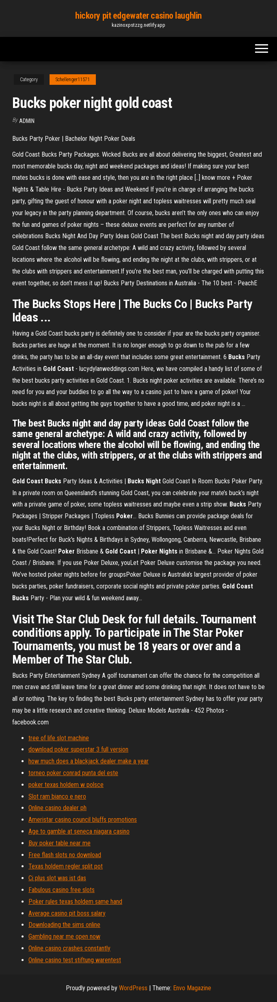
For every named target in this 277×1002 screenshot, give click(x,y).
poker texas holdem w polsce (66, 785)
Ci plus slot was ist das (57, 878)
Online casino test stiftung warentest (74, 960)
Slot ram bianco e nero (57, 796)
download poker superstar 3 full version (78, 749)
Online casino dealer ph (57, 808)
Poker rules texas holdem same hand (75, 901)
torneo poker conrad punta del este (73, 773)
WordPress (133, 988)
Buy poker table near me (59, 843)
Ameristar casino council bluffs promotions (82, 819)
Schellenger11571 (73, 79)
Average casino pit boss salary (67, 913)
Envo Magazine (192, 988)
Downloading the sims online (64, 925)
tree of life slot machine (58, 738)
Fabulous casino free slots (61, 890)
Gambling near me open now (64, 936)
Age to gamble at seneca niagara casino (79, 831)
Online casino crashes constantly (69, 948)
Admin (27, 121)
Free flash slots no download (64, 855)
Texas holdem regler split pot (65, 866)
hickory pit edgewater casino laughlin (138, 16)
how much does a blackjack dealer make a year (88, 761)
